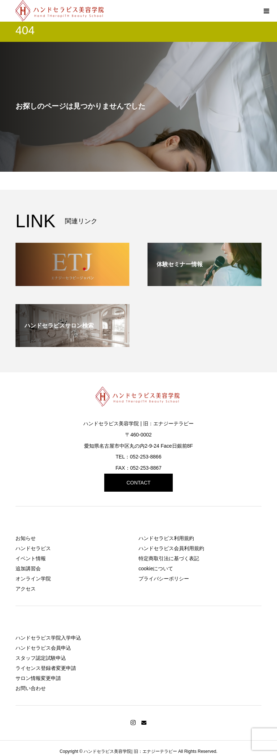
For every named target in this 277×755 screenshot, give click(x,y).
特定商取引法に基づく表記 (168, 558)
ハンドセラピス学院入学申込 (48, 638)
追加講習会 (28, 568)
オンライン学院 (33, 578)
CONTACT (139, 483)
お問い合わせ (31, 688)
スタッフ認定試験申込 (41, 658)
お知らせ (26, 538)
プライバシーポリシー (163, 578)
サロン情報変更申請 (38, 678)
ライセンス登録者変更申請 (46, 668)
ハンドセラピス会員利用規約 (171, 548)
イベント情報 (31, 558)
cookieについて (155, 568)
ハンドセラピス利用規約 (166, 538)
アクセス (26, 589)
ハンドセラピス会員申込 (43, 648)
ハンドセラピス (33, 548)
